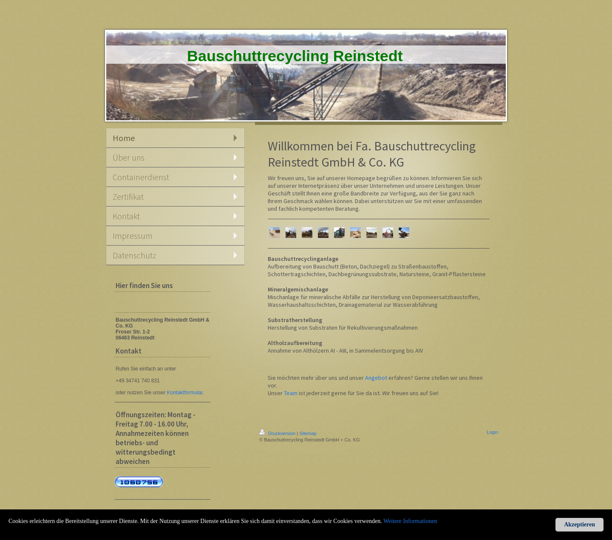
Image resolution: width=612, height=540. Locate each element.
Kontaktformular (185, 393)
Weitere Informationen (410, 521)
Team (291, 393)
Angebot (376, 378)
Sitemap (307, 433)
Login (492, 432)
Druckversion (278, 433)
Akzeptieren (579, 524)
